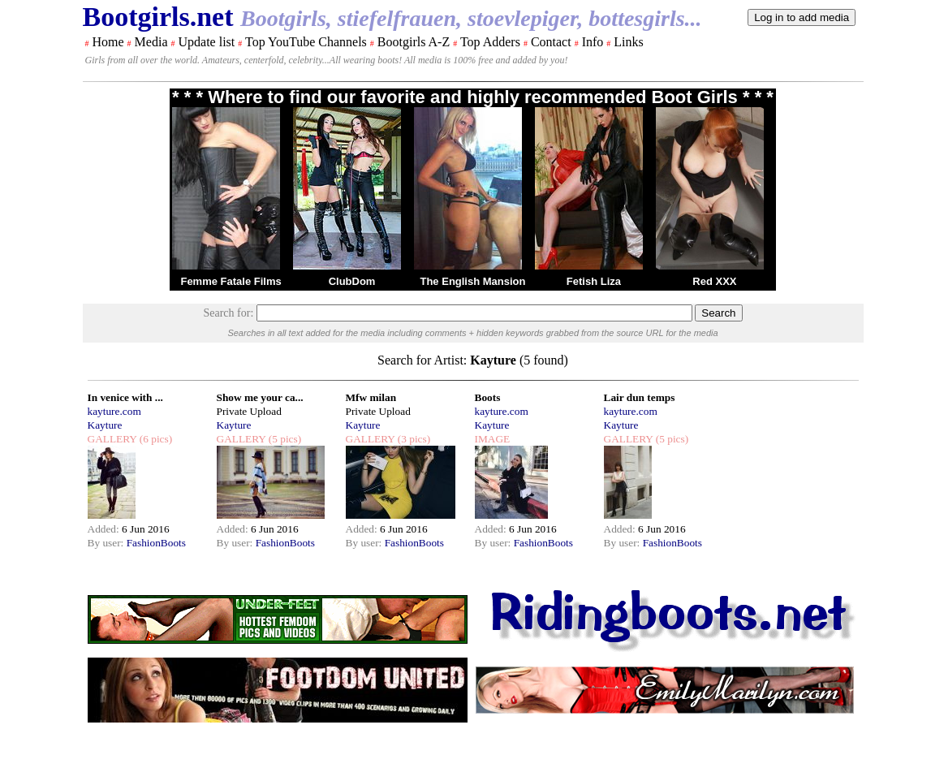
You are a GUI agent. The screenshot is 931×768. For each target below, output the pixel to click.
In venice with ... (125, 397)
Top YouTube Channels (306, 42)
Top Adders (490, 42)
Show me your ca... (260, 397)
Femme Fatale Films (230, 281)
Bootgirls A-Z (413, 42)
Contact (551, 42)
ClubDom (352, 281)
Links (628, 42)
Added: (105, 529)
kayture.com (114, 411)
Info (593, 42)
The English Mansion (472, 281)
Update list (206, 42)
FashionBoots (156, 543)
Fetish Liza (594, 281)
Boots (488, 397)
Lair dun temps (639, 397)
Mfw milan (371, 397)
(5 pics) (283, 439)
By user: (107, 543)
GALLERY (112, 439)
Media (151, 42)
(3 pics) (412, 439)
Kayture (105, 425)
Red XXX (714, 281)
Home (108, 42)
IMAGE (493, 439)
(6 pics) (154, 439)
